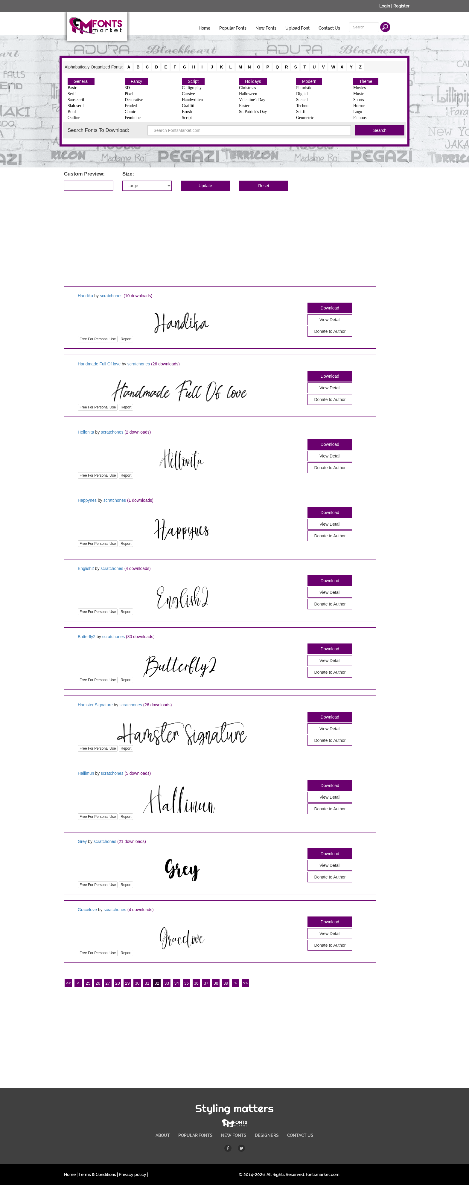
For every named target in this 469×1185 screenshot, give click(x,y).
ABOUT (163, 1135)
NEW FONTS (233, 1135)
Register (401, 6)
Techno (302, 105)
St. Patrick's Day (253, 111)
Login (384, 6)
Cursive (188, 93)
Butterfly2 (86, 636)
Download (330, 308)
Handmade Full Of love (99, 364)
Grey (82, 841)
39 (225, 983)
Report (126, 339)
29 (127, 983)
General (81, 81)
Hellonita (86, 432)
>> (245, 983)
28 (117, 983)
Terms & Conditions (97, 1174)
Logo (357, 111)
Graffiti (188, 105)
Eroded (131, 105)
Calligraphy (192, 88)
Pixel (129, 93)
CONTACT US (300, 1135)
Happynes (87, 500)
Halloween (248, 93)
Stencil (302, 99)
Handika (85, 295)
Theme (365, 81)
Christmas (247, 88)
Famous (359, 117)
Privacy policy (132, 1174)
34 (176, 983)
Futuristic (304, 88)
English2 (86, 568)
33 (167, 983)
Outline (74, 117)
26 (97, 983)
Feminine (133, 117)
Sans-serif (76, 99)
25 (88, 983)
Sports (358, 99)
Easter (244, 105)
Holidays (253, 81)
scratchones (111, 295)
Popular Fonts (232, 28)
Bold (72, 111)
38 (216, 983)
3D (127, 88)
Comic (130, 111)
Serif (72, 93)
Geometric (305, 117)
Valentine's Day (252, 99)
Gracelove (87, 909)
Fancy (136, 81)
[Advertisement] (234, 238)
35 (186, 983)
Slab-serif (76, 105)
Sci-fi (300, 111)
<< (68, 983)
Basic (72, 88)
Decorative (134, 99)
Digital (302, 93)
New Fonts (265, 28)
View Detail (329, 319)
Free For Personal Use (98, 339)
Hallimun (86, 773)
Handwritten (192, 99)
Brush (187, 111)
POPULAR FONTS (195, 1135)
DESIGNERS (267, 1135)
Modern (309, 81)
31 (147, 983)
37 (206, 983)
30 (137, 983)
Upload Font (297, 28)
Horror (359, 105)
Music (358, 93)
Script (193, 81)
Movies (359, 88)
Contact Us (329, 28)
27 (107, 983)
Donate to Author (329, 331)
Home (204, 28)
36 (196, 983)
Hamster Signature (95, 704)
